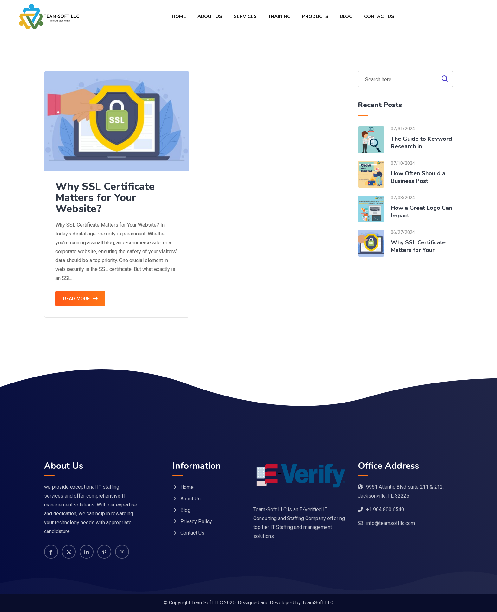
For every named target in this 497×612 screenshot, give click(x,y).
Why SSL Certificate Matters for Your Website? (105, 198)
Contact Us (379, 16)
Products (315, 16)
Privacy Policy (196, 522)
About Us (209, 16)
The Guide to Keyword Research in (421, 142)
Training (279, 16)
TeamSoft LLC (317, 603)
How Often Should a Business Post (418, 177)
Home (179, 16)
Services (245, 16)
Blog (346, 16)
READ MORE (80, 298)
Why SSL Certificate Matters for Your (418, 246)
